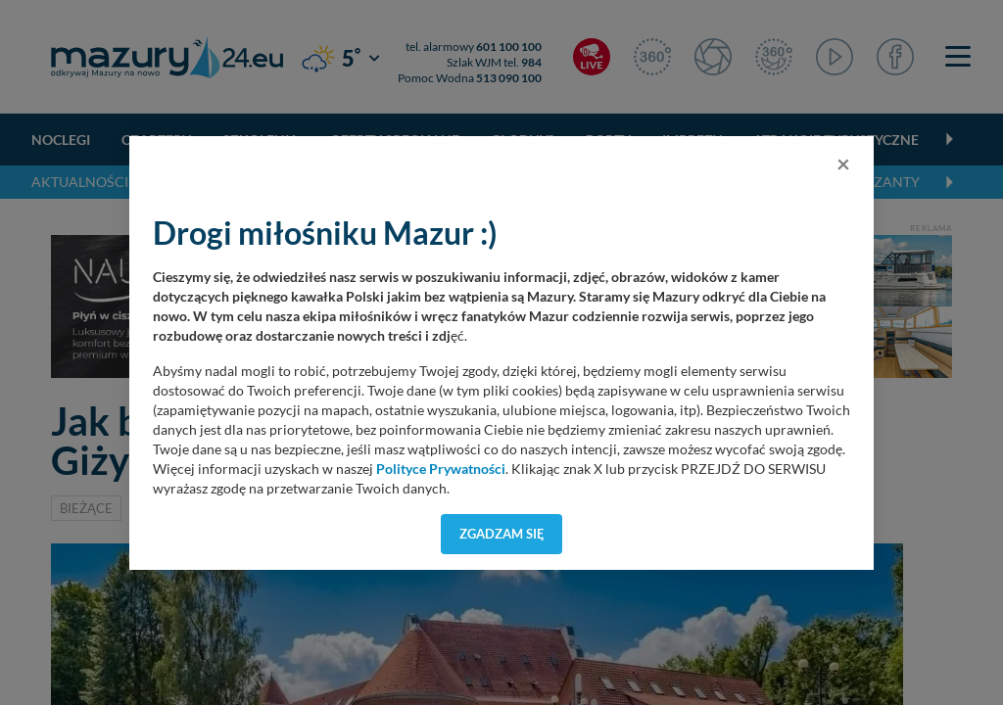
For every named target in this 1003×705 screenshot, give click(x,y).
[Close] (843, 163)
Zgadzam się (502, 533)
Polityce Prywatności (440, 469)
